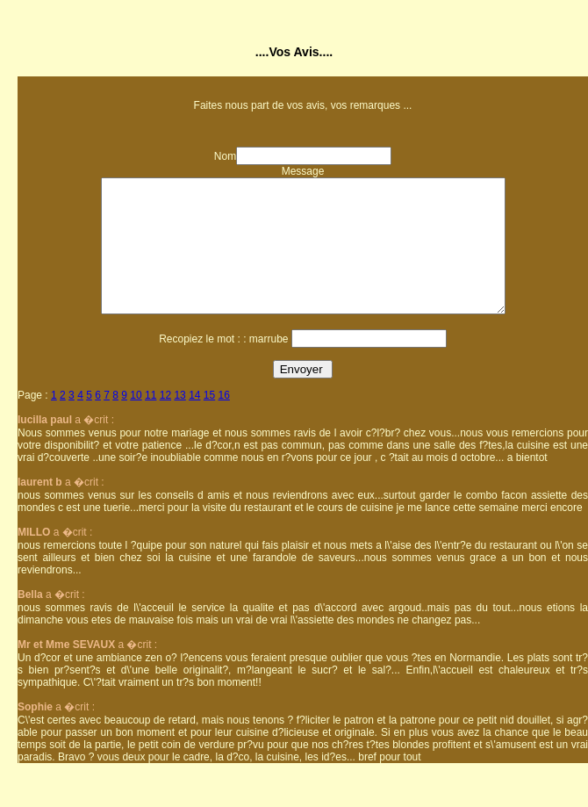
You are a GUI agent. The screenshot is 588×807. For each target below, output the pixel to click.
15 (209, 421)
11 (150, 421)
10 (135, 421)
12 (165, 421)
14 (194, 421)
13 (179, 421)
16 (224, 421)
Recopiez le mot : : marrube (223, 365)
